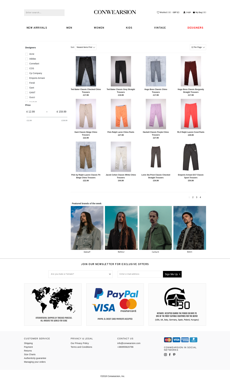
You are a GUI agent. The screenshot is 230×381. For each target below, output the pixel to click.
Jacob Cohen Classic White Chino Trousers (121, 176)
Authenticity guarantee (35, 358)
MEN (70, 28)
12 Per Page (196, 47)
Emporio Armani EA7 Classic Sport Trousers (191, 176)
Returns (28, 350)
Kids (130, 28)
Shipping (28, 343)
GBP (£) (177, 12)
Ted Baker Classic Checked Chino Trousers (86, 90)
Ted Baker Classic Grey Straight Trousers (121, 90)
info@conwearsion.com (129, 343)
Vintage (161, 28)
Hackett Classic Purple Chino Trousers (156, 133)
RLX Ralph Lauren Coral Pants (190, 132)
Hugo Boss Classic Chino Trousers (155, 90)
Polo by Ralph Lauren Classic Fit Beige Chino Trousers (85, 176)
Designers (195, 28)
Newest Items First (85, 47)
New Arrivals (37, 28)
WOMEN (100, 28)
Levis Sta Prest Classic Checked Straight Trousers (156, 176)
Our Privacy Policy (80, 343)
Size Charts (30, 354)
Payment (28, 347)
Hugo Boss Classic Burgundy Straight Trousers (191, 90)
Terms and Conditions (81, 347)
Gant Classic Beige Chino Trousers (85, 133)
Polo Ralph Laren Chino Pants (120, 132)
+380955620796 (125, 347)
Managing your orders (35, 362)
